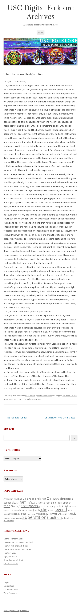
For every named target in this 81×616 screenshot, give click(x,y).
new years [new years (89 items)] (31, 514)
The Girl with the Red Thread (16, 545)
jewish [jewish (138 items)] (36, 510)
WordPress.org (10, 593)
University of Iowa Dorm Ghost (61, 417)
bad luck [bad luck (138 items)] (18, 498)
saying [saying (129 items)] (7, 518)
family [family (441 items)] (25, 502)
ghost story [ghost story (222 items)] (45, 506)
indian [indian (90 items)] (30, 510)
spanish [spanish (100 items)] (18, 518)
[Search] (74, 438)
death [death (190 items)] (15, 502)
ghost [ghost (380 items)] (23, 505)
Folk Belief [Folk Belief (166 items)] (51, 502)
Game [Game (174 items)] (14, 506)
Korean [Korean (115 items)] (51, 510)
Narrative (47, 395)
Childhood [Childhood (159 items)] (29, 498)
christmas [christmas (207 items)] (66, 498)
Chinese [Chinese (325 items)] (53, 498)
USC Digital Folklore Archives (40, 12)
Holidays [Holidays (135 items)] (14, 510)
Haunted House (69, 395)
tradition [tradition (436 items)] (54, 517)
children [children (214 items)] (40, 499)
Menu (40, 32)
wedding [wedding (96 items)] (10, 520)
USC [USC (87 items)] (5, 521)
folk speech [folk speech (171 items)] (64, 502)
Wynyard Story (10, 556)
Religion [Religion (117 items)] (63, 514)
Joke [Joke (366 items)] (43, 509)
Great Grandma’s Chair (13, 560)
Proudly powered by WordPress (16, 610)
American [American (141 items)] (8, 498)
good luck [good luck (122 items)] (58, 506)
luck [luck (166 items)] (70, 510)
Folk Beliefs (30, 395)
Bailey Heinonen (34, 399)
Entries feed (9, 586)
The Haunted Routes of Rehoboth (18, 542)
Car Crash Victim (11, 563)
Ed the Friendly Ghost (13, 538)
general (39, 395)
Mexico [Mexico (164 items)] (22, 513)
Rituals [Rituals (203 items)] (72, 513)
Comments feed (11, 589)
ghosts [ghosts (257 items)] (33, 506)
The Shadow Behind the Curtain (17, 549)
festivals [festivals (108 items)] (41, 502)
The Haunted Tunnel (15, 417)
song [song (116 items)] (13, 518)
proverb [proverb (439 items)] (53, 513)
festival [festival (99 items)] (34, 503)
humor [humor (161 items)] (23, 510)
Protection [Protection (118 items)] (41, 513)
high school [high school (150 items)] (70, 506)
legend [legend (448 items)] (61, 509)
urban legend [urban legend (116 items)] (68, 518)
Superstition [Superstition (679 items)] (34, 517)
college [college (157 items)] (7, 502)
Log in (6, 582)
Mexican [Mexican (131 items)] (13, 513)
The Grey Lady (10, 553)
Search (9, 429)
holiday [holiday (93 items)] (6, 510)
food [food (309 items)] (7, 506)
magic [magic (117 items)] (6, 514)
